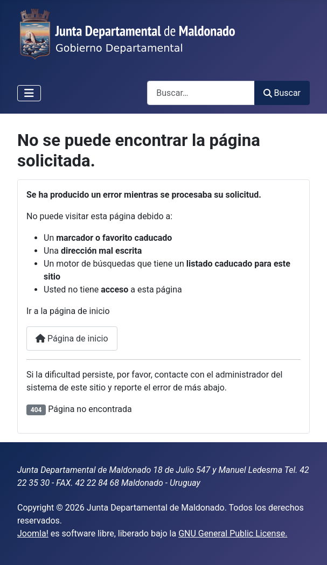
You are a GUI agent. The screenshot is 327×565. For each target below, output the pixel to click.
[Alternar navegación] (29, 93)
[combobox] (201, 93)
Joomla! (32, 533)
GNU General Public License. (232, 533)
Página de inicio (72, 338)
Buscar (282, 93)
